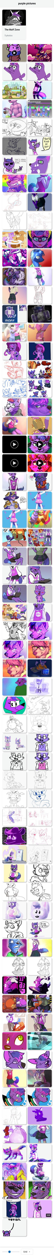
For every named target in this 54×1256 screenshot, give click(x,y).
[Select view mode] (27, 1252)
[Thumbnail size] (11, 1251)
